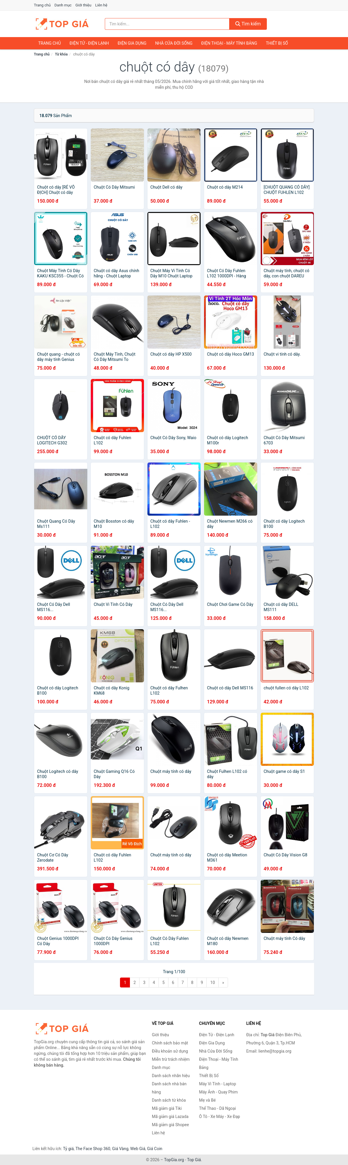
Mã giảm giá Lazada (170, 1116)
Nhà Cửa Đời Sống (173, 43)
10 (212, 982)
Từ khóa (61, 54)
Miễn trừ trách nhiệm (170, 1059)
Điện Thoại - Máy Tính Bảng (229, 43)
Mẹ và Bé (207, 1100)
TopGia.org (174, 1159)
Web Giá (137, 1148)
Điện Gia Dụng (132, 43)
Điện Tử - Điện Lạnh (89, 43)
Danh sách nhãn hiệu (171, 1075)
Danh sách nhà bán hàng (169, 1087)
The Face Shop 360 (92, 1148)
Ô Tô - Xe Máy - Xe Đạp (219, 1116)
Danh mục (63, 5)
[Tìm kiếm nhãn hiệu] (167, 24)
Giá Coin (154, 1148)
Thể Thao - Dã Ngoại (217, 1108)
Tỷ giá (68, 1148)
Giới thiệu (83, 5)
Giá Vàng (120, 1148)
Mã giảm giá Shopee (170, 1124)
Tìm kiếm (248, 24)
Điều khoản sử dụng (170, 1051)
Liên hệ (101, 5)
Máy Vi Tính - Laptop (217, 1083)
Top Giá (194, 1159)
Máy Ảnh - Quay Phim (218, 1092)
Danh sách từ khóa (169, 1100)
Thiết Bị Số (277, 43)
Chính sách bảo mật (170, 1043)
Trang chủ (42, 5)
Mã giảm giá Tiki (167, 1108)
